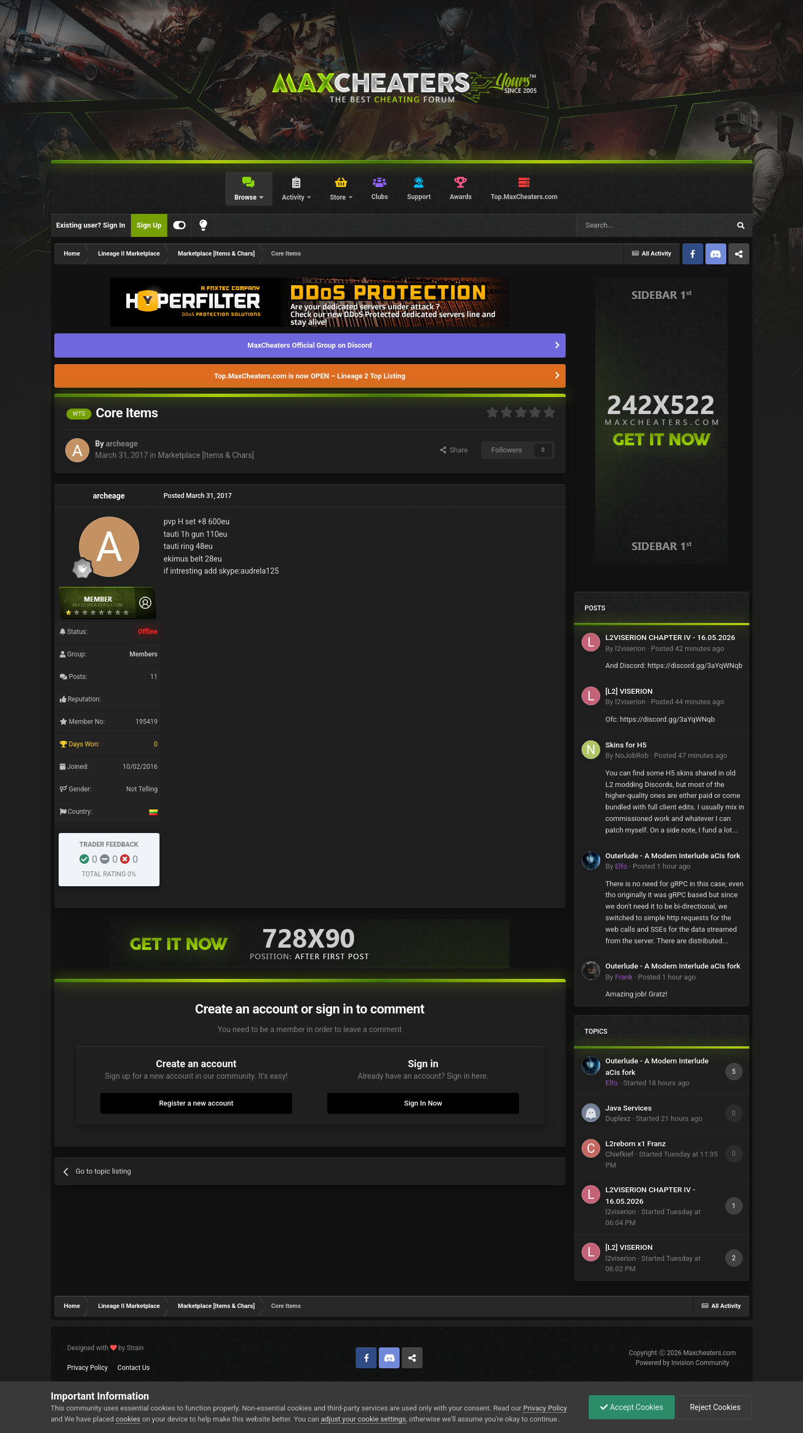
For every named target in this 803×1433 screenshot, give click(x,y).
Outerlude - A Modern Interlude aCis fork (673, 855)
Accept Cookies (631, 1407)
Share (454, 450)
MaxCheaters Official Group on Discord (310, 345)
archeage (122, 443)
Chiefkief (620, 1154)
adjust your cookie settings (363, 1419)
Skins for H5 (626, 744)
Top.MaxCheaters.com (524, 197)
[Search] (627, 225)
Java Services (629, 1107)
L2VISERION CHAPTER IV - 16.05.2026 (671, 637)
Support (419, 197)
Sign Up (148, 225)
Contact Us (133, 1368)
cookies (128, 1419)
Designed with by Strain (105, 1348)
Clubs (379, 197)
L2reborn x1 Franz (636, 1143)
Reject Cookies (714, 1407)
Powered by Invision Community (683, 1363)
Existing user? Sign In (91, 225)
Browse (246, 197)
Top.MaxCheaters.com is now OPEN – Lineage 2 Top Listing (310, 376)
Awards (460, 197)
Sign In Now (423, 1103)
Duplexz (618, 1118)
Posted (688, 648)
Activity (294, 197)
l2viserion (630, 648)
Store (339, 197)
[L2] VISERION (629, 691)
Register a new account (196, 1103)
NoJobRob (631, 755)
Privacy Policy (87, 1368)
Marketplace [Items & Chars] (206, 455)
